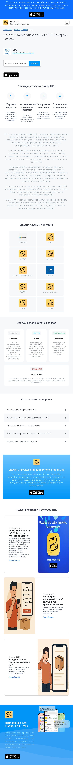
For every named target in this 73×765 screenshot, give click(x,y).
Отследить (34, 63)
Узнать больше (14, 560)
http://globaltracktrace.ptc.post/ (23, 53)
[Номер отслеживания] (16, 63)
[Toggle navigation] (67, 23)
